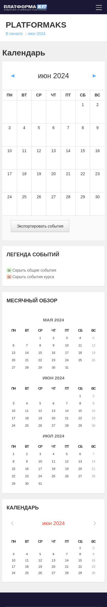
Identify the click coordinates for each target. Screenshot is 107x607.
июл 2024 (53, 435)
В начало (14, 33)
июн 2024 (37, 33)
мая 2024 (53, 319)
